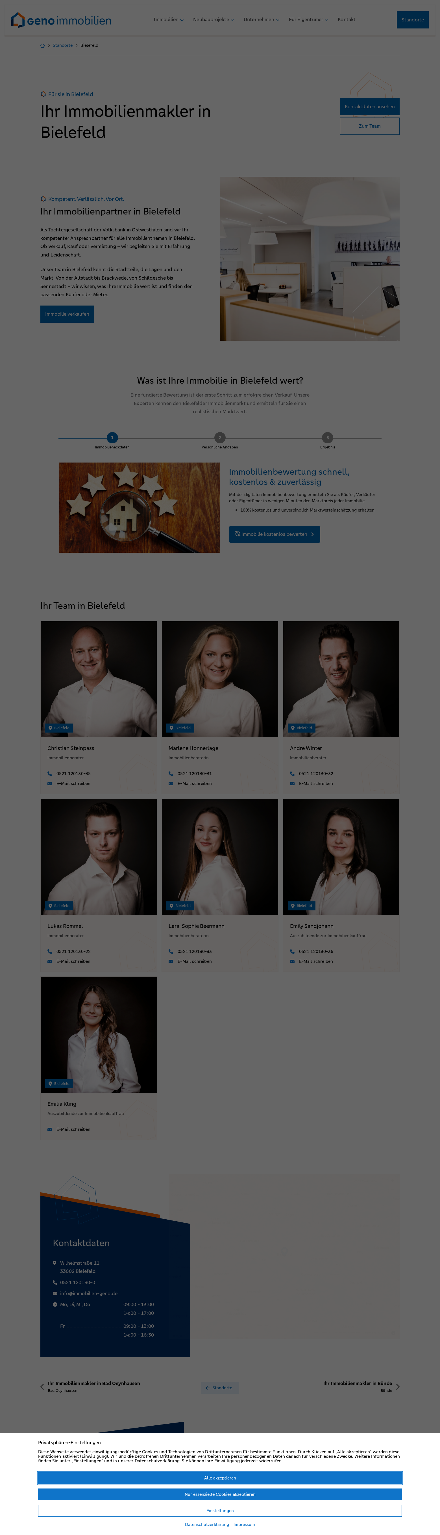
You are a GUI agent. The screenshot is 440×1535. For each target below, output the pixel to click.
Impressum (244, 1524)
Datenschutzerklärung (207, 1524)
